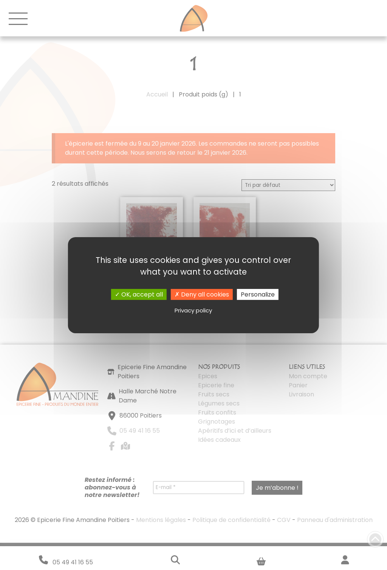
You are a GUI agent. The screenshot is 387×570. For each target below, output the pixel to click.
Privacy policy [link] (193, 310)
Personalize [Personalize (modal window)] (258, 294)
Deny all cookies (202, 294)
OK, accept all (139, 294)
